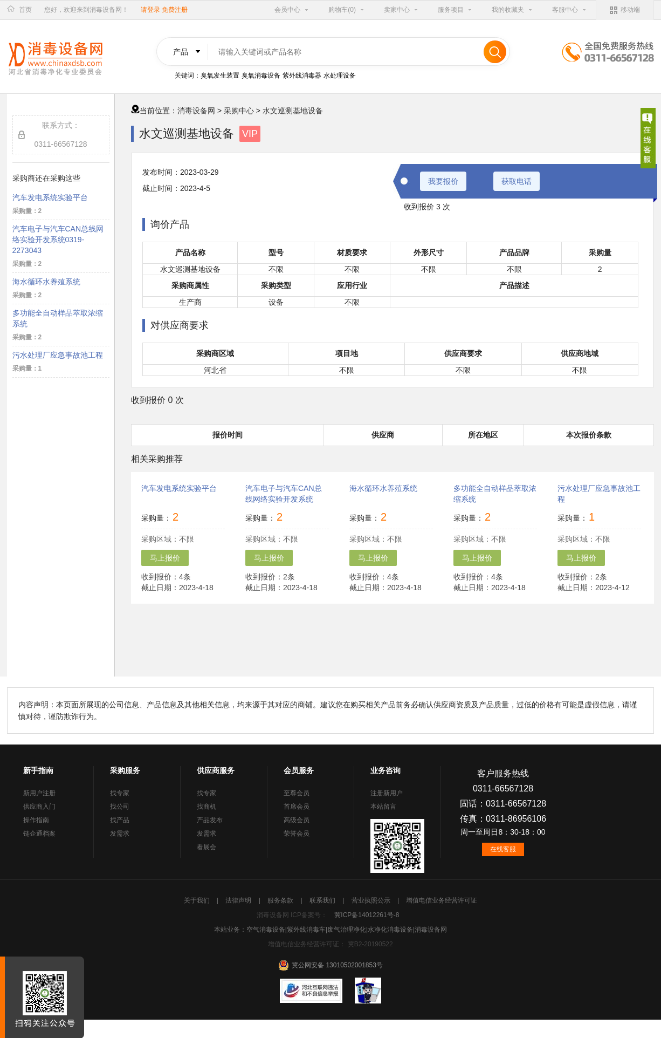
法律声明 (239, 900)
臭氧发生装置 (220, 75)
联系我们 (323, 900)
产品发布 (210, 820)
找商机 (206, 806)
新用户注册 (39, 793)
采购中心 (239, 110)
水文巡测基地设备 (293, 110)
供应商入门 (39, 806)
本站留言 (383, 806)
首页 (25, 9)
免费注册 (175, 9)
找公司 (119, 806)
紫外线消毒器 (302, 75)
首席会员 (296, 806)
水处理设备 (339, 75)
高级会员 (296, 820)
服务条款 (281, 900)
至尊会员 (296, 793)
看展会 (206, 847)
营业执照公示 (372, 900)
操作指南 (36, 820)
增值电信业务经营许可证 (441, 900)
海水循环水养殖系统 (46, 281)
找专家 (119, 793)
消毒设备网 (196, 110)
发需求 (119, 833)
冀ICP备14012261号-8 (366, 915)
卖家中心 (397, 9)
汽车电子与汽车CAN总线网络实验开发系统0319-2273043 (58, 239)
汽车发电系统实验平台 (50, 197)
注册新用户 (386, 793)
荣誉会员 (296, 833)
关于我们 (197, 900)
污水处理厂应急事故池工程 (57, 355)
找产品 (119, 820)
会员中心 (287, 9)
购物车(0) (342, 9)
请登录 (150, 9)
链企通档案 (39, 833)
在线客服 (503, 849)
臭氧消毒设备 (261, 75)
